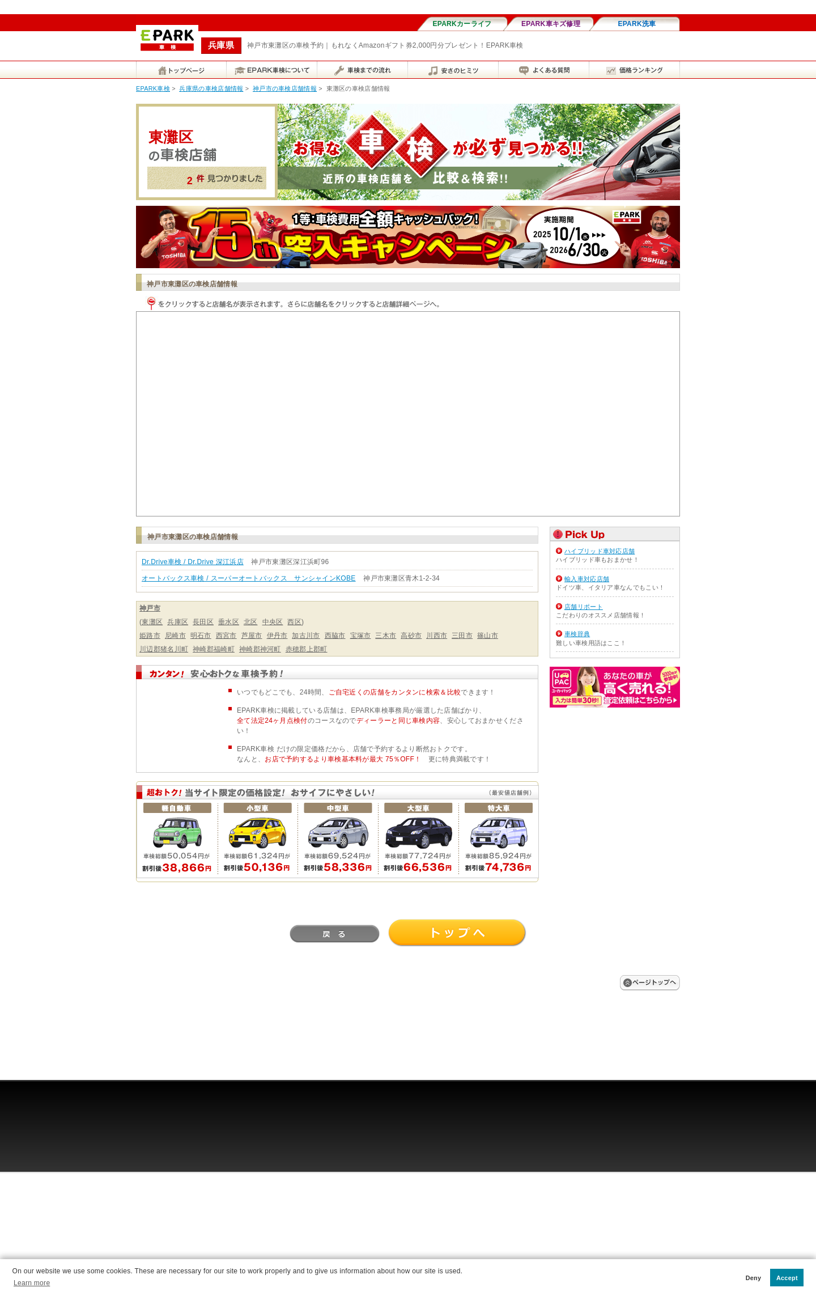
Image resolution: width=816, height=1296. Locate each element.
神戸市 (149, 608)
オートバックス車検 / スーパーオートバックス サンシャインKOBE (249, 578)
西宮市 (226, 635)
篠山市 (487, 635)
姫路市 (149, 635)
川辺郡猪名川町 (163, 649)
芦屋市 (251, 635)
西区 (294, 622)
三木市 (385, 635)
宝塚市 (360, 635)
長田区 (203, 622)
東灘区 (152, 622)
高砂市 (411, 635)
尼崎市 (175, 635)
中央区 (272, 622)
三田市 (462, 635)
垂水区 (228, 622)
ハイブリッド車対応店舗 (599, 551)
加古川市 (306, 635)
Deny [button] (754, 1277)
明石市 (200, 635)
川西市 (436, 635)
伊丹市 (277, 635)
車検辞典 (577, 633)
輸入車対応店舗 (586, 578)
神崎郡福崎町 (214, 649)
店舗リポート (583, 606)
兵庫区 (177, 622)
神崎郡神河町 (260, 649)
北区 (251, 622)
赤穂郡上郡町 (307, 649)
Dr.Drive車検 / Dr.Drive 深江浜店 (193, 562)
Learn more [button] (32, 1283)
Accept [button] (787, 1277)
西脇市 (335, 635)
